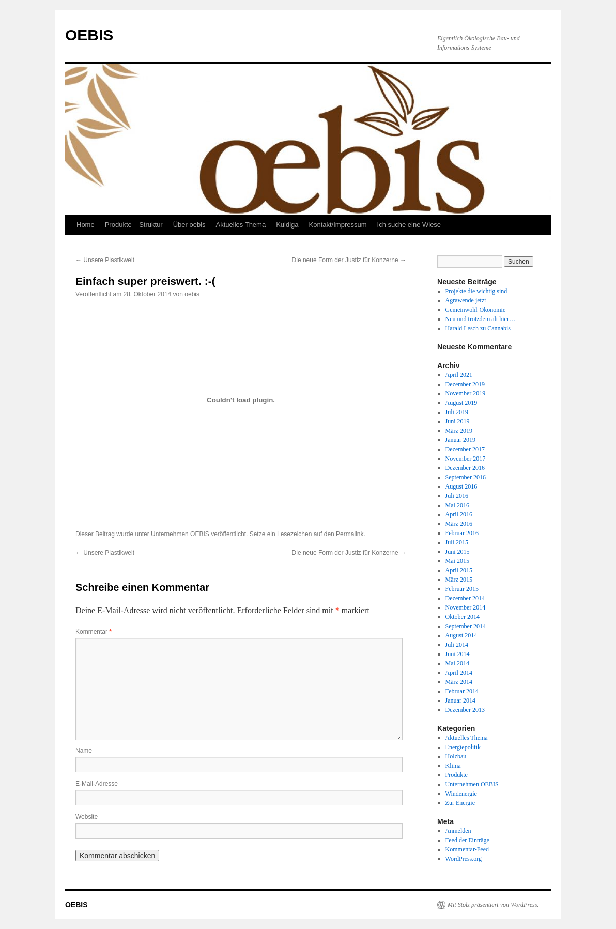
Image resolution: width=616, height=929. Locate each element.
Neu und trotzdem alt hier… (480, 319)
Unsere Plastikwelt (104, 260)
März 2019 (458, 430)
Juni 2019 (457, 421)
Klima (453, 765)
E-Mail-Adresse (96, 783)
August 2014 (461, 635)
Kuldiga (287, 225)
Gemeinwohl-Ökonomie (475, 309)
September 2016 (465, 477)
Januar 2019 (460, 440)
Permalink (349, 534)
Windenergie (461, 793)
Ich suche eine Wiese (409, 225)
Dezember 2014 (465, 598)
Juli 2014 (456, 644)
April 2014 (458, 672)
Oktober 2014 (462, 616)
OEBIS (89, 34)
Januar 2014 (460, 700)
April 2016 (458, 514)
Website (86, 816)
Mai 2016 (457, 505)
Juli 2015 (456, 542)
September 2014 (465, 626)
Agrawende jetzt (465, 300)
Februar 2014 (462, 691)
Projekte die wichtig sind (476, 291)
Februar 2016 (462, 533)
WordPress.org (463, 858)
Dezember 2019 (465, 384)
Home (85, 225)
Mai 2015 (457, 561)
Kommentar (93, 631)
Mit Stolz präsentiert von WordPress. (493, 904)
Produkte (456, 775)
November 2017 (465, 458)
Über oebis (189, 225)
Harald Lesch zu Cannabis (478, 328)
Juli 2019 (456, 412)
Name (83, 750)
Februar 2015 (462, 588)
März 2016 (458, 523)
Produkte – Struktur (134, 225)
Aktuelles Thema (241, 225)
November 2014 (465, 607)
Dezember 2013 (465, 709)
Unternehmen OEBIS (180, 534)
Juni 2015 (457, 551)
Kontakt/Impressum (338, 225)
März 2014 (458, 682)
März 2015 (458, 579)
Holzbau (456, 756)
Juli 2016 (456, 495)
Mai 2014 (457, 663)
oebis (191, 294)
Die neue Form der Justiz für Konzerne (349, 260)
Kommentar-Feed (467, 849)
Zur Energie (460, 802)
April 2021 (458, 374)
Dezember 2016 (465, 467)
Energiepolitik (463, 747)
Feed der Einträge (467, 840)
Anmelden (458, 830)
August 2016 (461, 486)
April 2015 (458, 570)
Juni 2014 (457, 654)
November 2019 (465, 393)
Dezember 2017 (465, 449)
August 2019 (461, 402)
